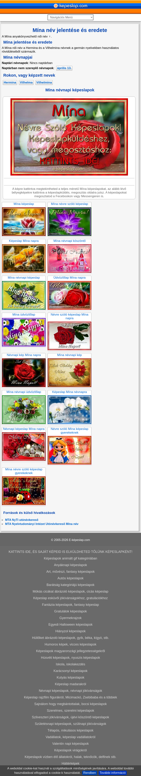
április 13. (64, 68)
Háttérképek (70, 763)
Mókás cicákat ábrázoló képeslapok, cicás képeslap (70, 591)
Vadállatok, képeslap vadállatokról (70, 737)
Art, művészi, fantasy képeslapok (70, 571)
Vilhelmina (44, 82)
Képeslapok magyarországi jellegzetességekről (70, 651)
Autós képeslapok (70, 578)
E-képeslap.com (79, 539)
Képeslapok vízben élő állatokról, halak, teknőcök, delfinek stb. (70, 757)
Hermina (10, 82)
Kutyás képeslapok (70, 677)
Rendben (89, 773)
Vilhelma (26, 82)
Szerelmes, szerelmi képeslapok (70, 710)
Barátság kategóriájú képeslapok (70, 585)
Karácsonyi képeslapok (70, 671)
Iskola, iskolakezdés (70, 664)
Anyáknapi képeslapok (70, 565)
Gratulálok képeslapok (70, 611)
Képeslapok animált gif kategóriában (70, 558)
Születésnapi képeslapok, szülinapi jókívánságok (70, 724)
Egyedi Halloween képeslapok (70, 624)
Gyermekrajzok (70, 618)
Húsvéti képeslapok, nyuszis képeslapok (70, 657)
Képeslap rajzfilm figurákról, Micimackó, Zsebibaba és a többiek (70, 697)
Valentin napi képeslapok (70, 743)
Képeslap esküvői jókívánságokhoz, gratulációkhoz (70, 598)
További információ (113, 773)
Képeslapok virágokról (70, 750)
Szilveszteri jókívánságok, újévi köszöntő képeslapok (70, 717)
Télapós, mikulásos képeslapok (70, 730)
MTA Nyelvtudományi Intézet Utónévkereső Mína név (41, 523)
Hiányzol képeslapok (70, 631)
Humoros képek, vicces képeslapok (70, 644)
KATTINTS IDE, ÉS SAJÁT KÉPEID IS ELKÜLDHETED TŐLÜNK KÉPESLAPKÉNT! (70, 552)
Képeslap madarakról (70, 684)
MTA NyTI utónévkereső (21, 519)
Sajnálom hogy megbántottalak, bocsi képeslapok (70, 704)
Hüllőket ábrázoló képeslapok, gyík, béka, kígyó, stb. (70, 638)
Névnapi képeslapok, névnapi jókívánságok (70, 691)
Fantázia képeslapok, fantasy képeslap (70, 605)
